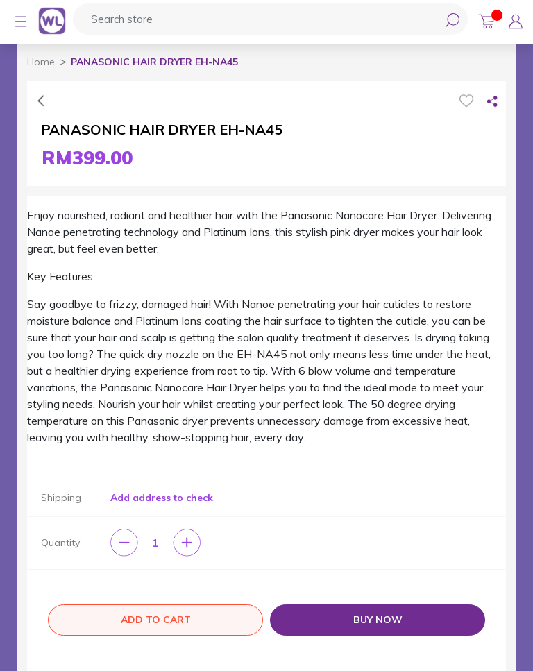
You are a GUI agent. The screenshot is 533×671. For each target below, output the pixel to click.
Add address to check (161, 497)
